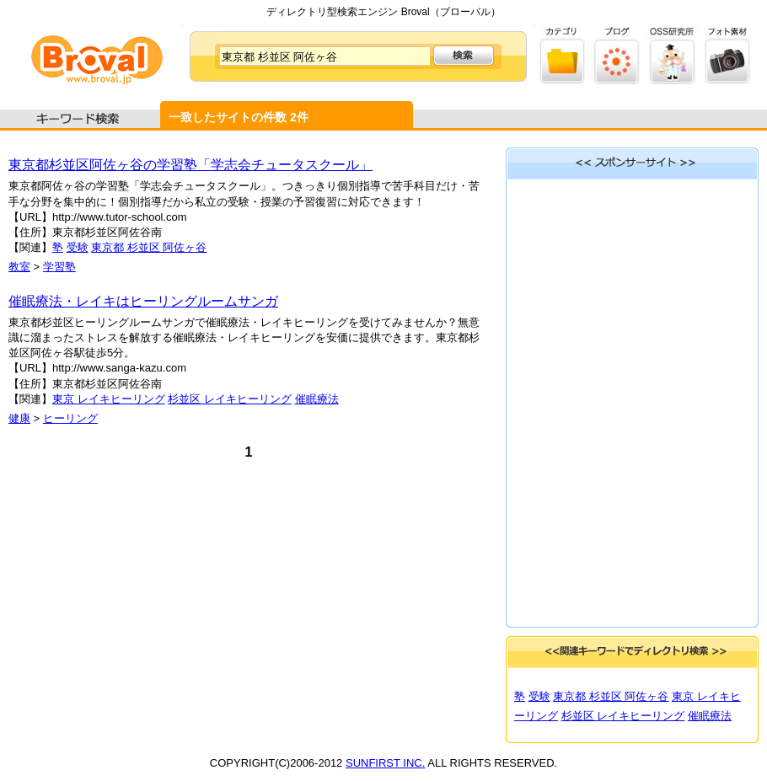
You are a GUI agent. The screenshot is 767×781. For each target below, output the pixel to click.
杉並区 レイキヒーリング (230, 399)
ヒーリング (70, 418)
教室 (19, 266)
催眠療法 (317, 399)
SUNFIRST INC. (385, 763)
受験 (77, 247)
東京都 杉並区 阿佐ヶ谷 (148, 247)
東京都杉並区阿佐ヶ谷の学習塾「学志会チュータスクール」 (190, 165)
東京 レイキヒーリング (108, 399)
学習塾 (59, 266)
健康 (19, 418)
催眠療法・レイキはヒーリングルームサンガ (143, 301)
